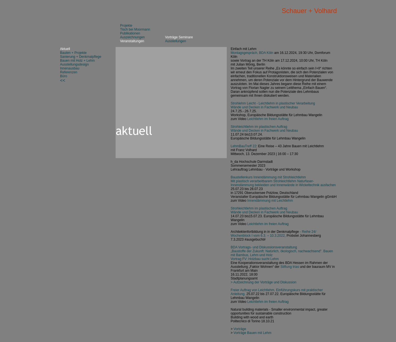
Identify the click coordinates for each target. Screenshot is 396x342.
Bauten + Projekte (73, 53)
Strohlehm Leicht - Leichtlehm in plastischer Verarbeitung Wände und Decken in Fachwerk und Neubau (273, 105)
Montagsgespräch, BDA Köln (252, 53)
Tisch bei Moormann (135, 29)
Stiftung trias (289, 267)
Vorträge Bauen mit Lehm (252, 333)
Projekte (126, 26)
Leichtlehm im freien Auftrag (268, 119)
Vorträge (239, 329)
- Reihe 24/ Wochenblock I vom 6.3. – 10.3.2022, (273, 234)
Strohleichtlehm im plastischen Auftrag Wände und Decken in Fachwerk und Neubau (264, 129)
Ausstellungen (175, 41)
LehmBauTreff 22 (243, 146)
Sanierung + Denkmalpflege (80, 57)
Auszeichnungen (132, 37)
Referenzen (68, 72)
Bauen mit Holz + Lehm (77, 61)
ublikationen (131, 33)
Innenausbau (69, 68)
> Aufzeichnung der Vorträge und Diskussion (263, 282)
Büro (63, 76)
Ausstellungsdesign (74, 64)
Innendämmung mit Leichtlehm (270, 201)
